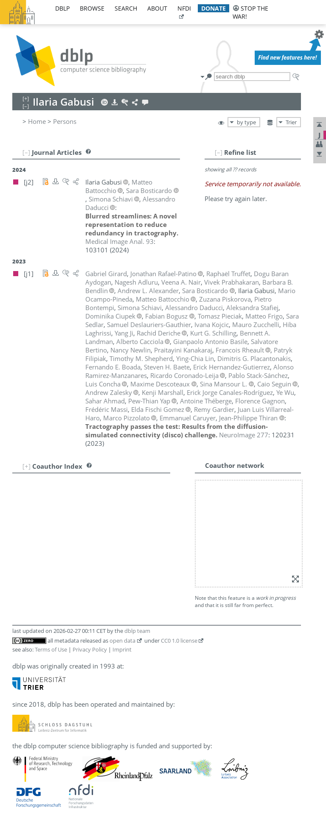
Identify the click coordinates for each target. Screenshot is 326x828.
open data (122, 640)
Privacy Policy (90, 649)
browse (92, 8)
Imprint (122, 649)
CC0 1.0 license (179, 640)
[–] (218, 152)
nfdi (184, 8)
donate (213, 8)
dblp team (137, 631)
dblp (62, 8)
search (126, 8)
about (157, 8)
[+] (26, 466)
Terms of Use (51, 649)
